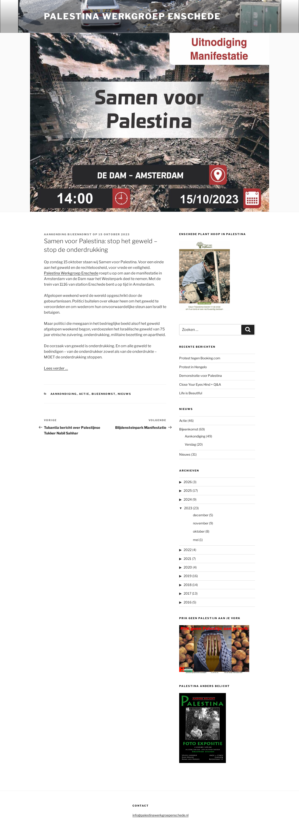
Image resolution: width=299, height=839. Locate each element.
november (200, 523)
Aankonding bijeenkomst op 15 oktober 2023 (87, 234)
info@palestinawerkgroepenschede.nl (160, 815)
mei (196, 540)
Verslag (190, 444)
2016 (188, 602)
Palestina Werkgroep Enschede (132, 16)
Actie (84, 393)
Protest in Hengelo (193, 367)
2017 (187, 593)
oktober (199, 531)
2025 (188, 490)
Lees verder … (56, 368)
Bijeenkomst (104, 393)
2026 (188, 482)
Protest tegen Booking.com (199, 358)
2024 (188, 499)
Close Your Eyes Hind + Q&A (200, 384)
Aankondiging (63, 393)
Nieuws (125, 393)
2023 (188, 508)
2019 (188, 576)
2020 (188, 567)
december (200, 515)
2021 (187, 559)
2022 (188, 550)
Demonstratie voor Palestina (200, 376)
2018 (188, 585)
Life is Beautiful (190, 393)
